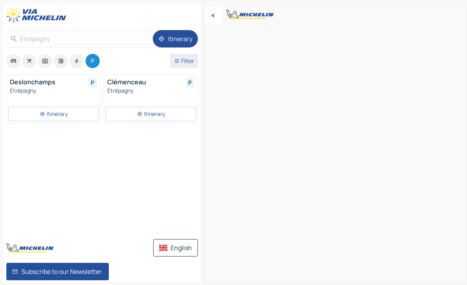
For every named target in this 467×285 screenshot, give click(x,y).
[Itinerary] (175, 39)
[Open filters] (184, 61)
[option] (13, 61)
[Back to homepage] (38, 15)
